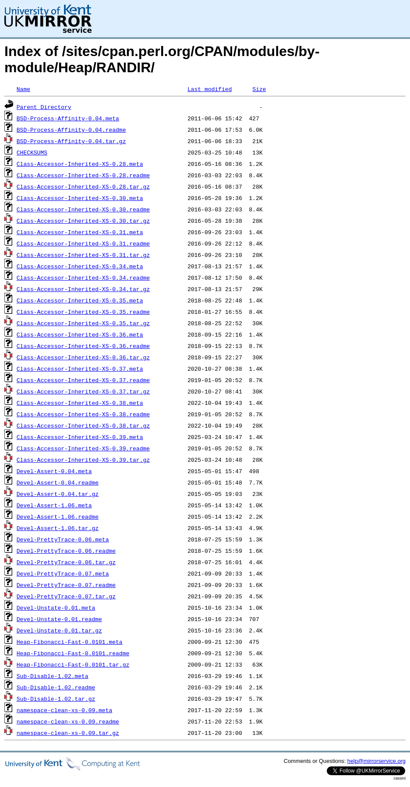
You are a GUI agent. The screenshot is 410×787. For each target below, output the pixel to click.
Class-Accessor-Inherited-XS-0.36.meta (80, 334)
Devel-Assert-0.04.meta (54, 471)
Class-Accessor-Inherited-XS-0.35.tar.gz (83, 323)
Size (259, 89)
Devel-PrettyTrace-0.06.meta (63, 539)
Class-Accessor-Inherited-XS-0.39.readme (83, 448)
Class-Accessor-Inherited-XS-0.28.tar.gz (83, 186)
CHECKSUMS (32, 152)
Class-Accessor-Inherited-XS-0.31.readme (83, 243)
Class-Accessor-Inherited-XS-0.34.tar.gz (83, 289)
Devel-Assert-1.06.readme (58, 516)
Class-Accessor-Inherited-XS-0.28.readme (83, 175)
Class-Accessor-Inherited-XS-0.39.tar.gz (83, 460)
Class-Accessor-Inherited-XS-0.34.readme (83, 277)
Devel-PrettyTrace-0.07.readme (66, 585)
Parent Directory (44, 107)
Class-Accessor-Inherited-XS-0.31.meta (80, 232)
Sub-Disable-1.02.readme (56, 687)
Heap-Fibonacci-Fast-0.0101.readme (73, 653)
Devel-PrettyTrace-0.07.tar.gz (66, 596)
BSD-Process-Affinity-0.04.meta (68, 118)
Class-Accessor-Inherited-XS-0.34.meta (80, 266)
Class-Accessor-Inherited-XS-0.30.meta (80, 198)
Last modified (209, 89)
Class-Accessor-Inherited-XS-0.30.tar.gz (83, 221)
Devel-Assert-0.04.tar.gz (58, 494)
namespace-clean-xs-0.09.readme (68, 721)
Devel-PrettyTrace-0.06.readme (66, 551)
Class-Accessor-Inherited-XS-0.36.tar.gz (83, 357)
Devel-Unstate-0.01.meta (56, 607)
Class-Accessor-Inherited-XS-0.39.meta (80, 437)
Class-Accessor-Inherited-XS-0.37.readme (83, 380)
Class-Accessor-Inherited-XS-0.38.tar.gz (83, 425)
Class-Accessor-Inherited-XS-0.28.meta (80, 164)
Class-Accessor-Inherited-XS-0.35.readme (83, 312)
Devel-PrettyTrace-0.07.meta (63, 573)
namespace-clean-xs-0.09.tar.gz (68, 733)
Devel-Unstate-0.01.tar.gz (59, 630)
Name (23, 89)
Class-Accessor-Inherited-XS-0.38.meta (80, 403)
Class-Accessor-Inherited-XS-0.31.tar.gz (83, 255)
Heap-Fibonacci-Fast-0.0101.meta (70, 642)
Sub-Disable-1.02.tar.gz (56, 699)
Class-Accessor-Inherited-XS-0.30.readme (83, 209)
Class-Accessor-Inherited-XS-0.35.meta (80, 300)
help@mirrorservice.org (376, 761)
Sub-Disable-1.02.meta (52, 676)
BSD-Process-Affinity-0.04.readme (71, 130)
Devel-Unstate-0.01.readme (59, 619)
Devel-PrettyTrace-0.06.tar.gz (66, 562)
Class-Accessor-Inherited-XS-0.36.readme (83, 346)
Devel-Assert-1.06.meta (54, 505)
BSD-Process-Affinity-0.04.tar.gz (71, 141)
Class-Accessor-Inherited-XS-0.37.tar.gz (83, 391)
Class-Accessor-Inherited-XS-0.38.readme (83, 414)
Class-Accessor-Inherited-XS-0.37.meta (80, 368)
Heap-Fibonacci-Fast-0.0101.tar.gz (73, 664)
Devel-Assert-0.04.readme (58, 482)
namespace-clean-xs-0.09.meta (64, 710)
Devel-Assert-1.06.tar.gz (58, 528)
